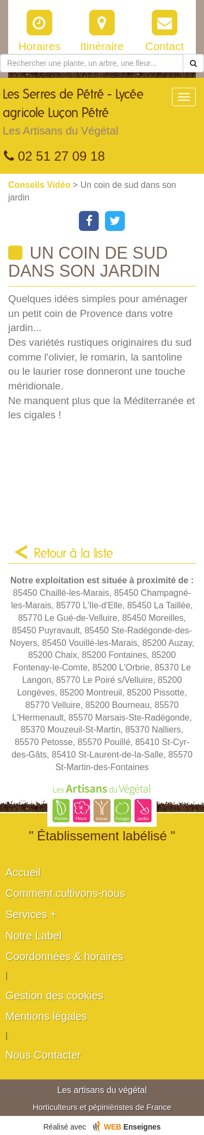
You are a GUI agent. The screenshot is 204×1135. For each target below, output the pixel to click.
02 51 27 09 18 (54, 156)
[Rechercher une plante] (91, 63)
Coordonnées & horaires (64, 956)
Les (87, 115)
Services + (31, 914)
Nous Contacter (43, 1055)
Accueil (22, 872)
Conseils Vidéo (40, 185)
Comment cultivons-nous (65, 893)
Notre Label (33, 936)
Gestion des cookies (54, 996)
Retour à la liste (73, 553)
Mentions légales (46, 1016)
